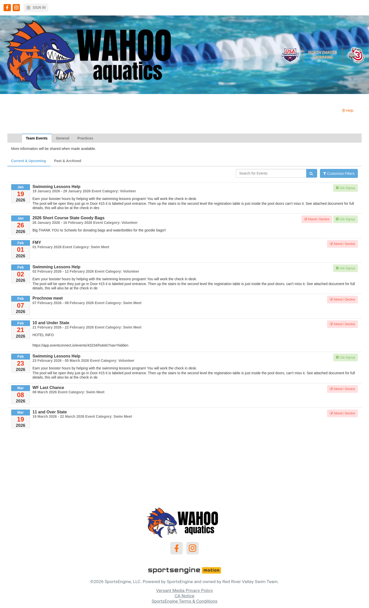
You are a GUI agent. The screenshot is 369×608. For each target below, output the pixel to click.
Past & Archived (67, 161)
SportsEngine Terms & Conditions (184, 601)
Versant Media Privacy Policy (184, 590)
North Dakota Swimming (323, 55)
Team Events (37, 138)
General (62, 138)
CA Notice (184, 595)
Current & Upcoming (28, 161)
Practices (85, 138)
